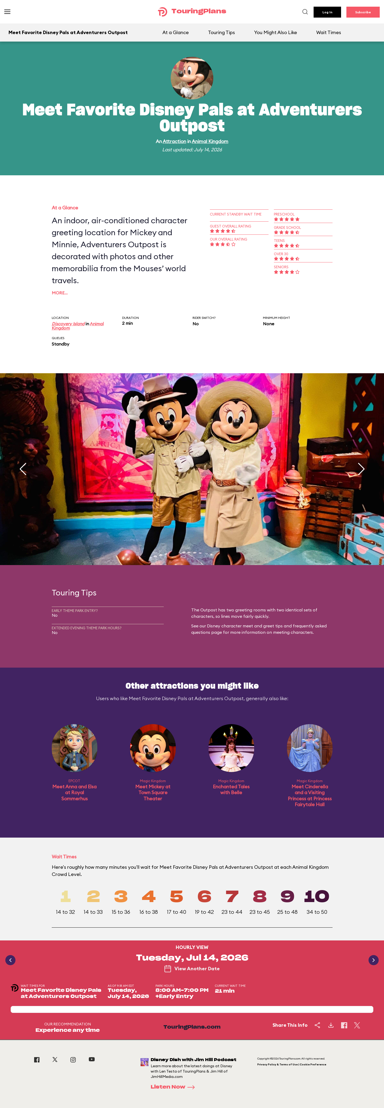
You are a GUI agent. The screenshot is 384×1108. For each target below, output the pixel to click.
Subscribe (363, 12)
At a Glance (175, 32)
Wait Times (328, 32)
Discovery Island (68, 323)
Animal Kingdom (210, 141)
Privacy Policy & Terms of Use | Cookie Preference (291, 1064)
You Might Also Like (275, 32)
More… (60, 292)
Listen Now (174, 1087)
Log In (327, 12)
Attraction (174, 141)
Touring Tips (221, 32)
